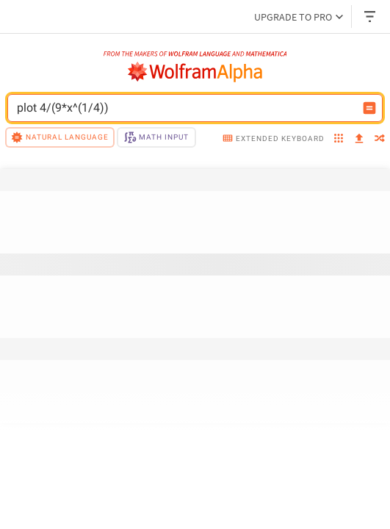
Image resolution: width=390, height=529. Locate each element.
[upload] (359, 139)
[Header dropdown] (370, 16)
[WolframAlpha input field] (185, 108)
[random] (379, 139)
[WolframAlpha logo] (195, 72)
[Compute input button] (369, 108)
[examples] (338, 139)
